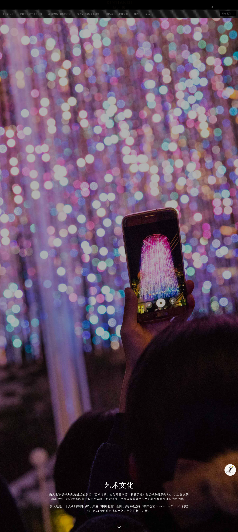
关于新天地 (7, 26)
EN (212, 18)
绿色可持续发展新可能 (88, 26)
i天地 (147, 26)
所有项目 (226, 26)
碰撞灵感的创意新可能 (59, 26)
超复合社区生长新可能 (117, 26)
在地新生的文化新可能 (31, 26)
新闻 (136, 26)
